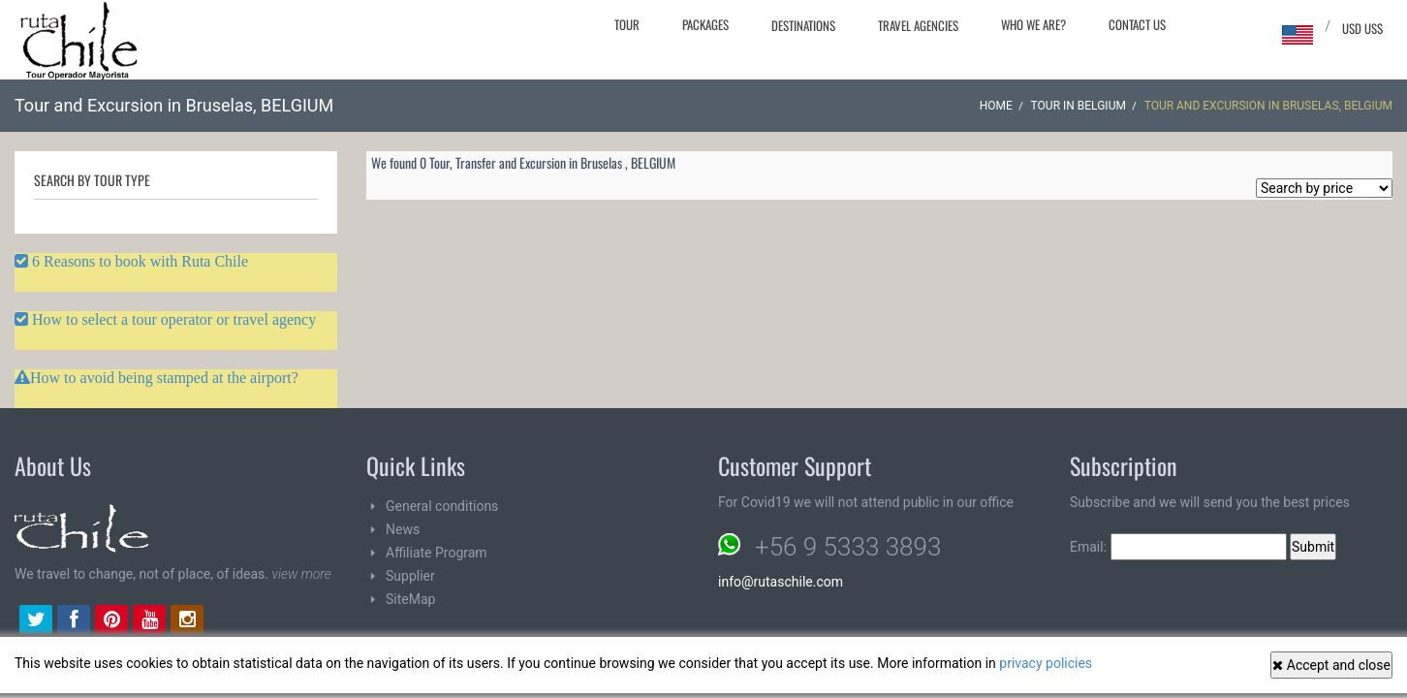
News (403, 529)
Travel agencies (918, 25)
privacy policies (1045, 663)
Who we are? (1033, 24)
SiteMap (410, 599)
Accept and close (1331, 665)
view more (300, 574)
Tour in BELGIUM (1078, 105)
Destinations (803, 25)
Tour (627, 24)
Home (996, 105)
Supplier (410, 576)
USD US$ (1362, 28)
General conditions (442, 506)
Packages (705, 24)
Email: (1178, 546)
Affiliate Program (436, 552)
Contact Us (1137, 24)
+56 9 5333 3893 (848, 546)
